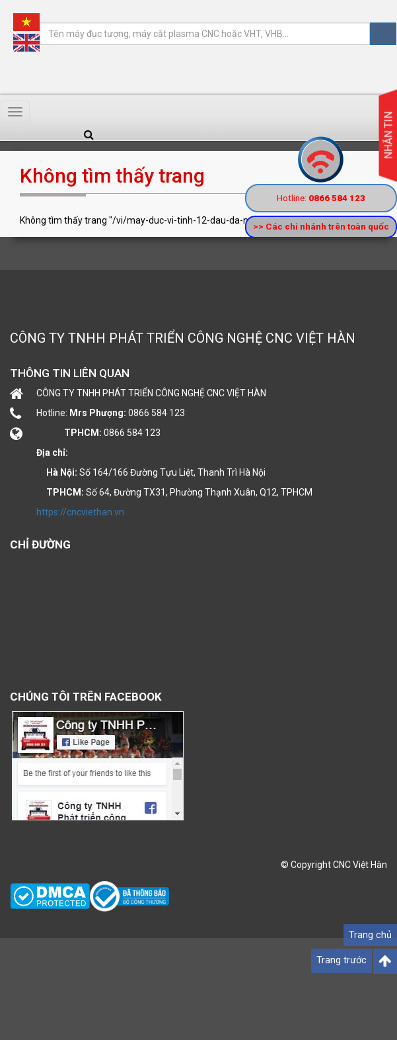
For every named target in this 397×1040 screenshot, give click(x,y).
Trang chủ (370, 935)
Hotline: (321, 198)
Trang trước (341, 960)
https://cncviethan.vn (80, 512)
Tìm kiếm (383, 33)
